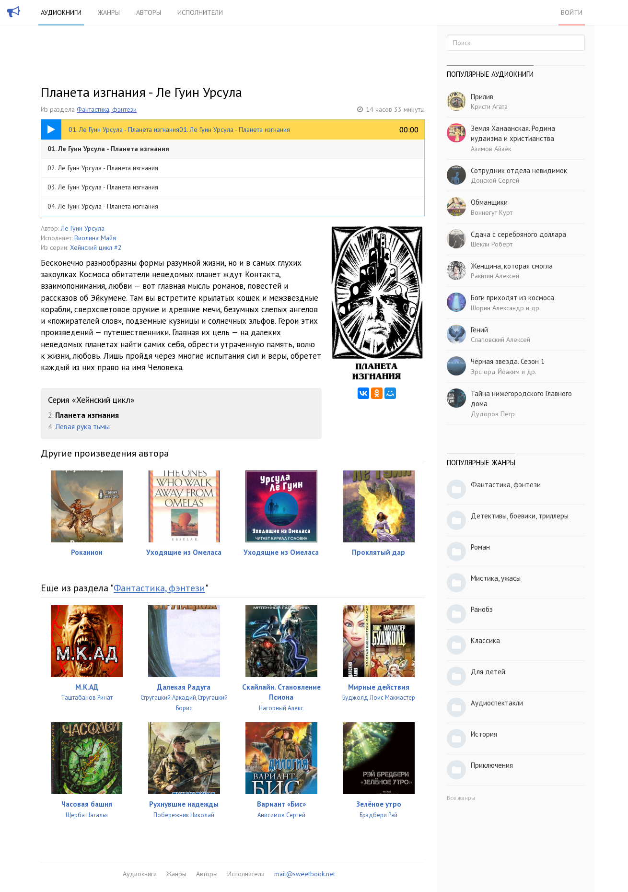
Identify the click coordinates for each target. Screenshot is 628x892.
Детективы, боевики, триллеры (520, 515)
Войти (571, 12)
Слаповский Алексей (500, 339)
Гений (479, 329)
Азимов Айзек (491, 148)
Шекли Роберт (491, 244)
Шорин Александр (497, 308)
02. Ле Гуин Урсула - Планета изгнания (102, 168)
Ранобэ (482, 609)
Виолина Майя (95, 238)
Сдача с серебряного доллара (518, 234)
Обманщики (489, 202)
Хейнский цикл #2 (96, 247)
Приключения (492, 765)
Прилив (482, 96)
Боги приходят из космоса (512, 297)
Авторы (148, 12)
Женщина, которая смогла (512, 265)
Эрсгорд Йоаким (495, 371)
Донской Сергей (495, 180)
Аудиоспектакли (497, 702)
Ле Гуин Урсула (83, 228)
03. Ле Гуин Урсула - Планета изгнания (102, 187)
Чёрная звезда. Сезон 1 (508, 361)
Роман (480, 547)
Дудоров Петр (493, 414)
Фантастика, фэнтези (107, 109)
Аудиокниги (61, 12)
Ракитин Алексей (495, 275)
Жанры (109, 12)
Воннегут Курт (491, 212)
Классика (485, 640)
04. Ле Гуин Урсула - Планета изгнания (102, 206)
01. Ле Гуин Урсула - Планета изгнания (108, 148)
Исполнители (200, 12)
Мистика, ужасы (496, 578)
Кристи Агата (489, 106)
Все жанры (461, 797)
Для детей (488, 671)
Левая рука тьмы (82, 426)
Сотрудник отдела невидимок (519, 170)
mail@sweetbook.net (304, 873)
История (484, 734)
